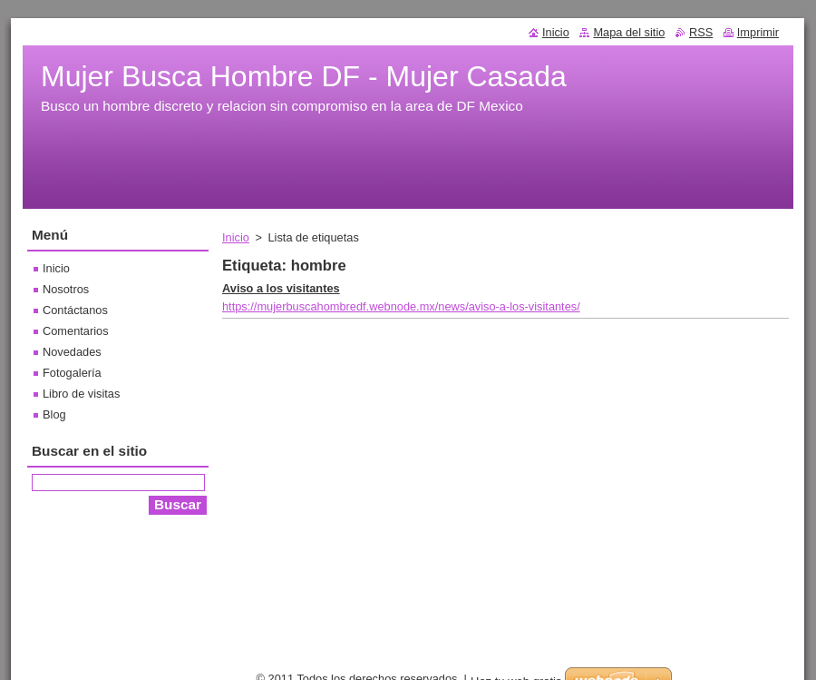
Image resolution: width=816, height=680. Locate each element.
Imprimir (758, 32)
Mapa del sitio (629, 32)
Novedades (72, 352)
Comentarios (76, 331)
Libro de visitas (81, 393)
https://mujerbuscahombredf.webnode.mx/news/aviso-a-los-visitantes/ (401, 306)
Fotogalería (72, 372)
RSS (701, 32)
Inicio (235, 237)
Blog (54, 414)
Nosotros (66, 289)
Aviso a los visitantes (281, 288)
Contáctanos (75, 310)
